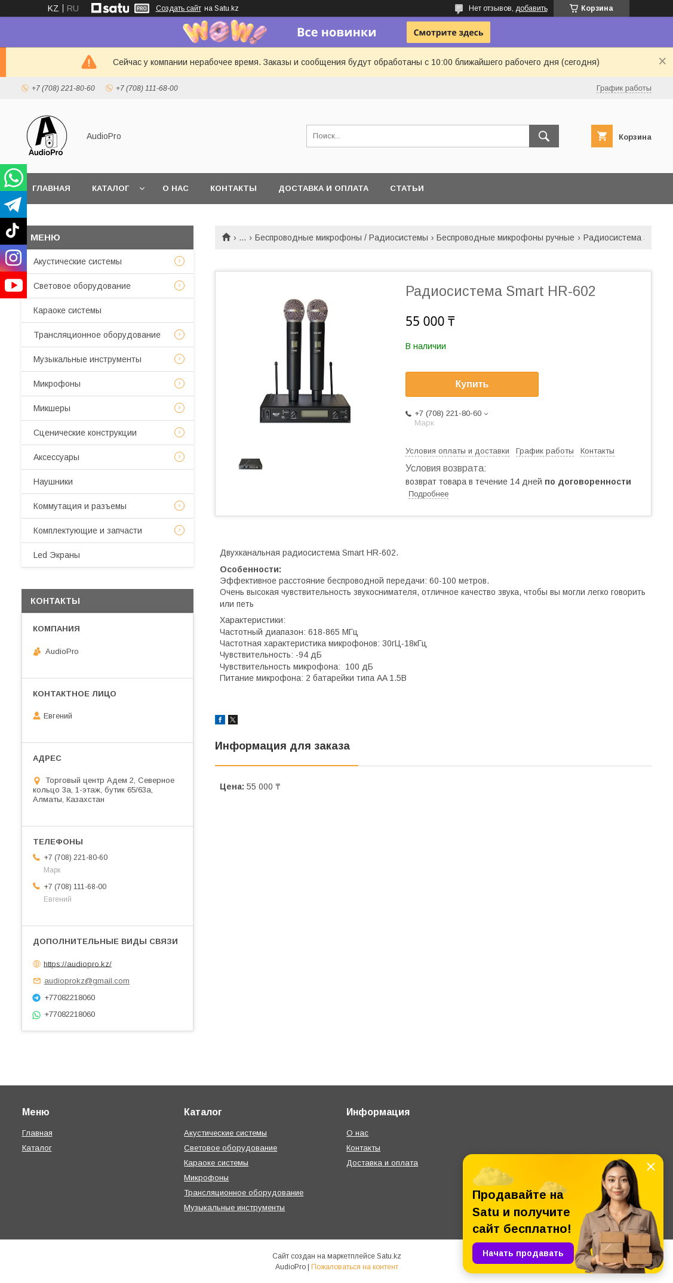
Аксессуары (56, 457)
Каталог (110, 188)
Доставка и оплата (323, 188)
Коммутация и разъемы (80, 506)
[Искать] (544, 136)
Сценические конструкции (85, 432)
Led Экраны (56, 555)
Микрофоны (57, 383)
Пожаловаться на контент (354, 1267)
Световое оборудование (82, 286)
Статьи (407, 188)
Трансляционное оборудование (97, 335)
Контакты (233, 188)
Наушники (53, 481)
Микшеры (51, 408)
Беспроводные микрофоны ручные (505, 237)
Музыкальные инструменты (87, 359)
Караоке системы (67, 310)
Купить (472, 384)
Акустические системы (77, 261)
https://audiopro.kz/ (78, 963)
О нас (175, 188)
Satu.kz (389, 1256)
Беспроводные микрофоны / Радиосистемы (341, 237)
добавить (531, 8)
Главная (51, 188)
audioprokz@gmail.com (87, 980)
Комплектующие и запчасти (87, 530)
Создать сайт (178, 8)
